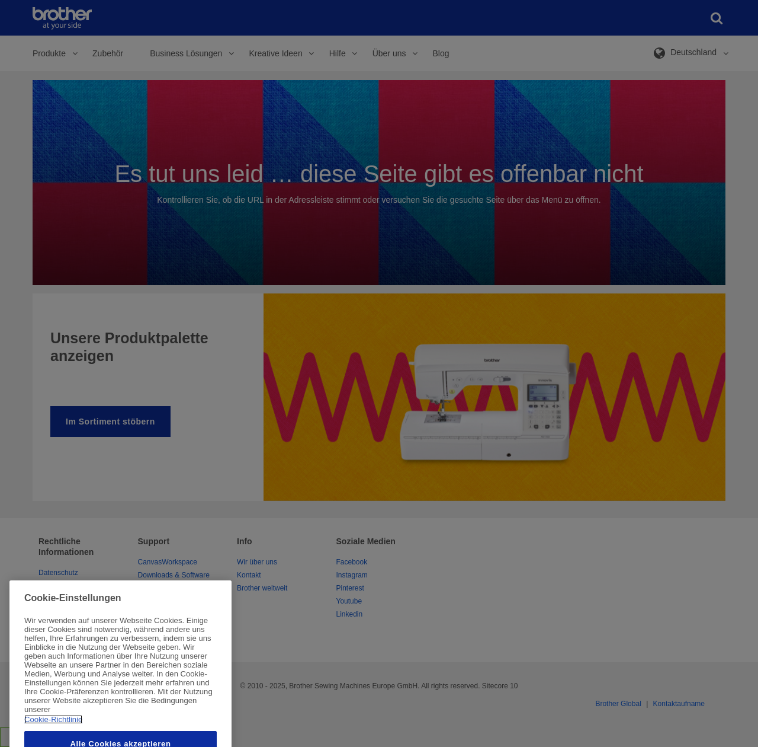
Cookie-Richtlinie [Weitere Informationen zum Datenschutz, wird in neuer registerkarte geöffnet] (53, 733)
